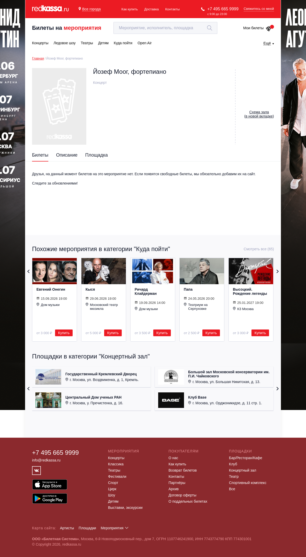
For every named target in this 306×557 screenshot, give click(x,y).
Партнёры (177, 483)
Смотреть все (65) (259, 249)
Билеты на (66, 28)
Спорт (113, 483)
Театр (234, 476)
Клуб (233, 464)
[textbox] (165, 28)
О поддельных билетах (188, 501)
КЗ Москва (243, 309)
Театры (114, 470)
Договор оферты (182, 495)
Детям (113, 501)
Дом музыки (48, 305)
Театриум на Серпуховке (196, 307)
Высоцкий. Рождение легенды (250, 291)
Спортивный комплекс (247, 483)
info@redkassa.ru (46, 460)
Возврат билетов (183, 470)
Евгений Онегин (50, 289)
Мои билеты (257, 28)
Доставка (151, 9)
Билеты (40, 155)
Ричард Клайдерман (146, 291)
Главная (38, 58)
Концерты (116, 458)
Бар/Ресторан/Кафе (245, 458)
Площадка (96, 155)
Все (232, 489)
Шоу (111, 495)
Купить (64, 333)
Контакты (172, 9)
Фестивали (117, 476)
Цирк (112, 489)
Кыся (90, 289)
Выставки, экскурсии (125, 507)
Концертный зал (242, 470)
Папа (188, 289)
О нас (173, 458)
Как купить (129, 9)
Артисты (67, 528)
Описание (67, 155)
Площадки (87, 528)
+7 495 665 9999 (223, 9)
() (259, 114)
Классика (116, 464)
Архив (174, 489)
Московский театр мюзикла (102, 307)
